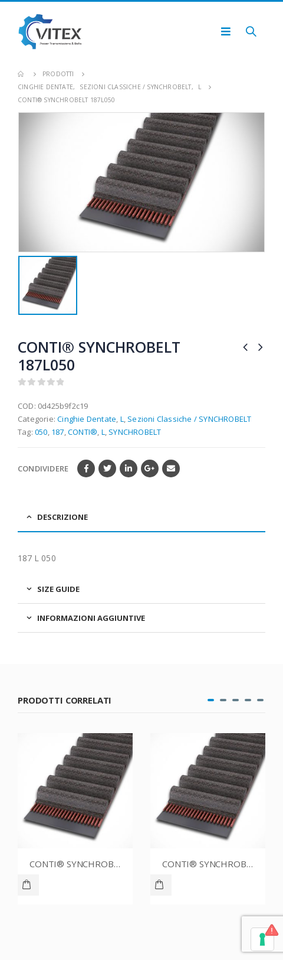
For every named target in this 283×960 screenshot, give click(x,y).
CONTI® (82, 432)
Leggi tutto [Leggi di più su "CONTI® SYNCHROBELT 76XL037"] (161, 885)
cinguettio (107, 468)
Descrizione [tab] (62, 517)
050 (41, 432)
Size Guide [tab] (58, 589)
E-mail (171, 468)
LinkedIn (128, 468)
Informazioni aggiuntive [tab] (91, 618)
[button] (211, 700)
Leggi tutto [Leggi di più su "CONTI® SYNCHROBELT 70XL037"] (28, 885)
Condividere (43, 468)
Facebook (86, 468)
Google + (150, 468)
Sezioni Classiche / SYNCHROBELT (189, 419)
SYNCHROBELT (134, 432)
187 (57, 432)
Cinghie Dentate (86, 419)
